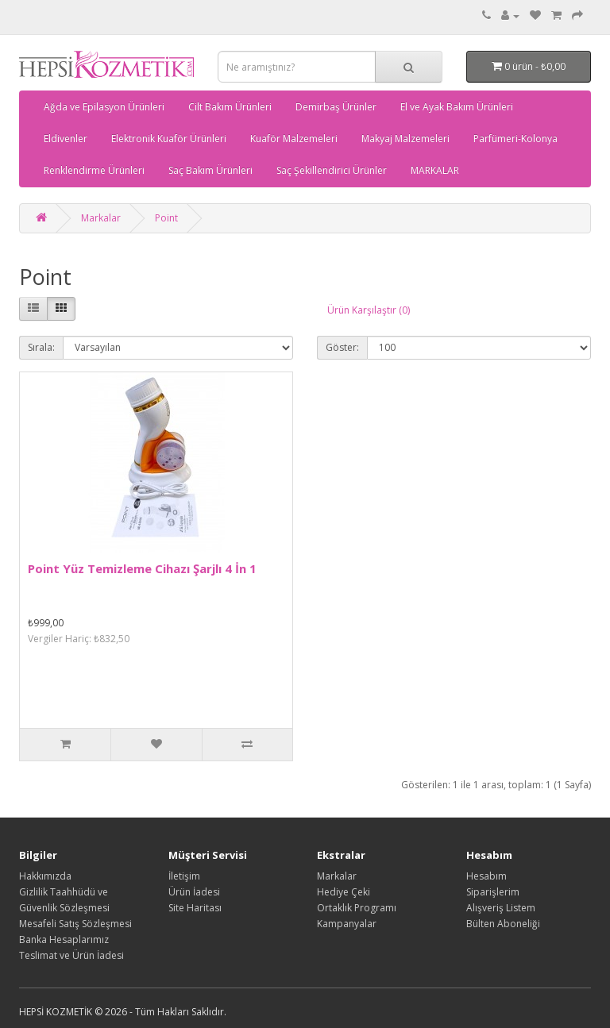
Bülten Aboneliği (503, 923)
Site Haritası (195, 907)
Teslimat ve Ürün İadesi (71, 955)
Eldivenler (65, 138)
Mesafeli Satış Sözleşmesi (75, 923)
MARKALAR (435, 170)
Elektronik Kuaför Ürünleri (168, 138)
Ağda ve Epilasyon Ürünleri (104, 107)
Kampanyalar (346, 923)
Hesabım (486, 876)
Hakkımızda (45, 876)
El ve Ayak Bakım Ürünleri (456, 107)
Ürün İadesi (194, 892)
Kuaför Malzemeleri (294, 138)
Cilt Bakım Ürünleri (230, 107)
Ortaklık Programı (356, 907)
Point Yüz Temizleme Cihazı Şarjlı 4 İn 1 (142, 568)
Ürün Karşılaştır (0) (368, 310)
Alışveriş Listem (500, 907)
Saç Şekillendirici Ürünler (331, 170)
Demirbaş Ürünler (335, 107)
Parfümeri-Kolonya (515, 138)
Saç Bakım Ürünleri (210, 170)
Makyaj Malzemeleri (405, 138)
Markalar (101, 218)
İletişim (184, 876)
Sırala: (41, 347)
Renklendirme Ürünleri (94, 170)
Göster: (342, 347)
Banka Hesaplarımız (64, 939)
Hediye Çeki (343, 892)
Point (166, 218)
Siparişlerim (492, 892)
